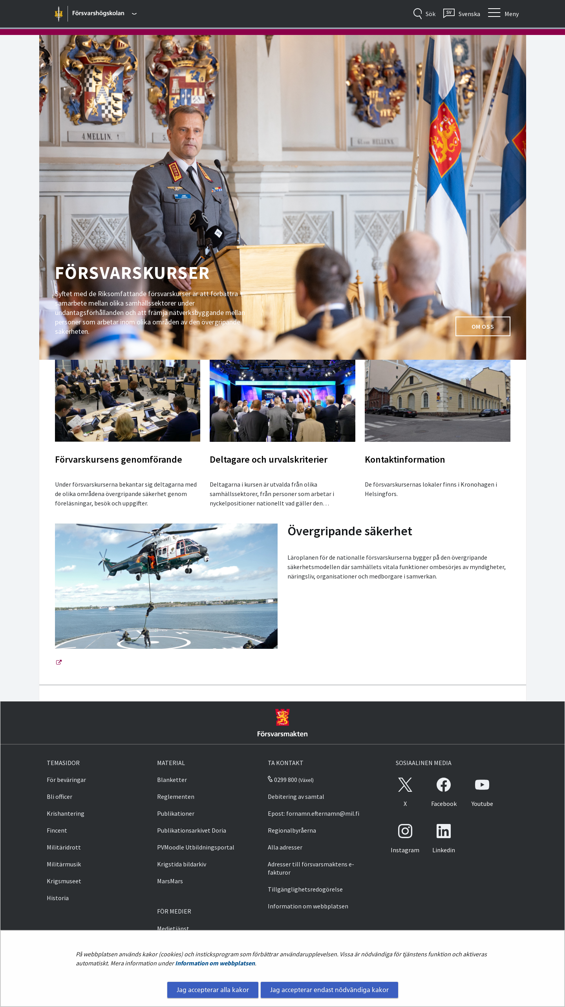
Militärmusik (64, 864)
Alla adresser (285, 847)
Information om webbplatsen (215, 963)
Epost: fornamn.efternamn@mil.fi (313, 813)
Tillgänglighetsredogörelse (305, 889)
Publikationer (175, 813)
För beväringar (66, 780)
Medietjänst (173, 928)
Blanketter (172, 780)
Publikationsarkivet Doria (191, 830)
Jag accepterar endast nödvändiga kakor (329, 990)
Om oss (491, 328)
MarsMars (170, 881)
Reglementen (175, 796)
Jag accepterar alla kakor (213, 990)
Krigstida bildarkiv (181, 864)
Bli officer (59, 796)
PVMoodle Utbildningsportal (195, 847)
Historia (58, 898)
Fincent (57, 830)
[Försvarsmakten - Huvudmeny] (104, 14)
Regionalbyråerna (292, 830)
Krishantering (65, 813)
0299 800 (282, 780)
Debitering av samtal (296, 796)
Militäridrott (64, 847)
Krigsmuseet (64, 881)
